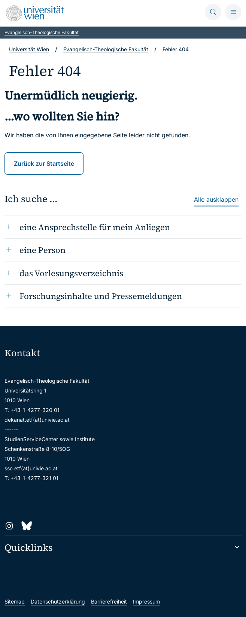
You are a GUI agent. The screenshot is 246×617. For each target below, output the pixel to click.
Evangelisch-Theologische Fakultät (41, 32)
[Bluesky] (26, 526)
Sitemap (14, 601)
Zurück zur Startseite (44, 163)
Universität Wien (29, 49)
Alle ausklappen (216, 199)
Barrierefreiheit (109, 601)
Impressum (146, 601)
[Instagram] (9, 526)
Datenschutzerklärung (58, 601)
